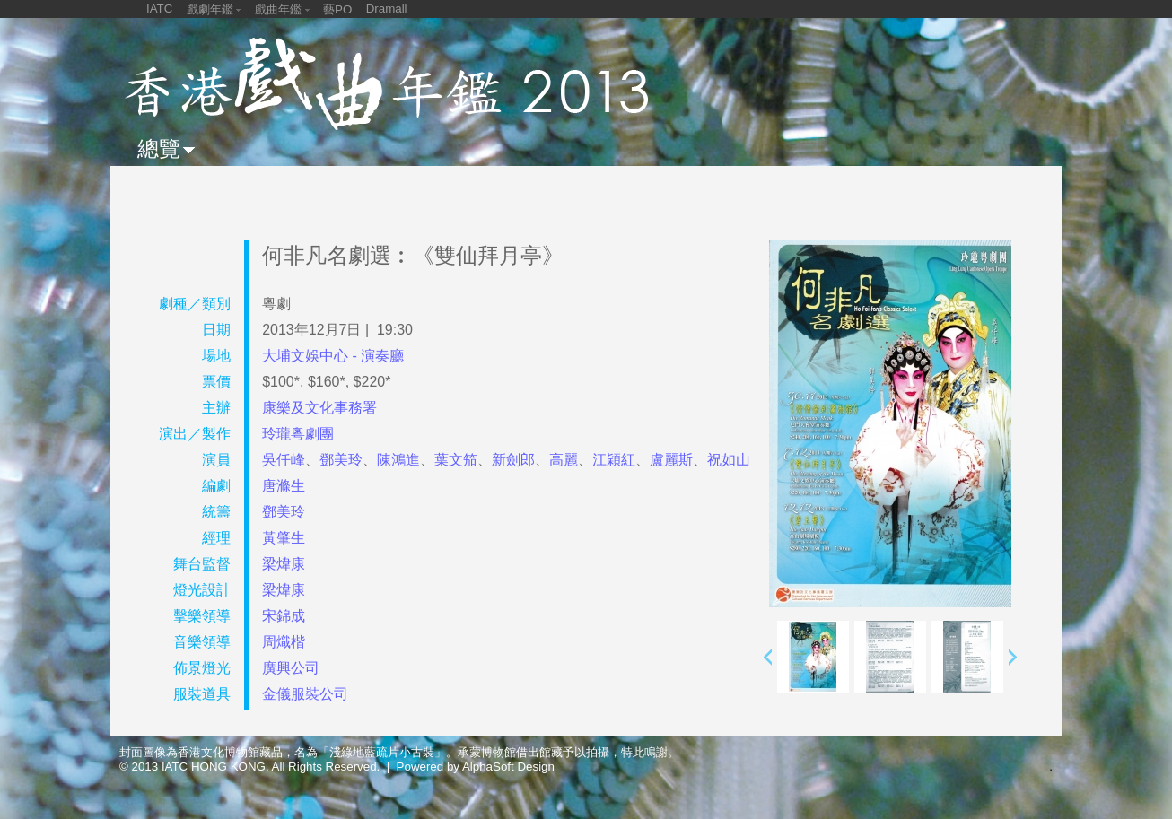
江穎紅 (613, 459)
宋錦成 (283, 615)
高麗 (563, 459)
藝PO (337, 9)
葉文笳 (455, 459)
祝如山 (728, 459)
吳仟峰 (283, 459)
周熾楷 (283, 641)
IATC (159, 8)
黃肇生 (283, 537)
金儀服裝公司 (305, 693)
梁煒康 (283, 563)
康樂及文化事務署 (319, 407)
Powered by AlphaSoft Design (476, 766)
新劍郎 (513, 459)
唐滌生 (283, 485)
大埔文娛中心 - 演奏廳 (333, 355)
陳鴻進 (398, 459)
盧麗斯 (671, 459)
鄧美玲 (341, 459)
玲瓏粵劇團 (298, 433)
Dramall (386, 8)
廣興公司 (290, 667)
